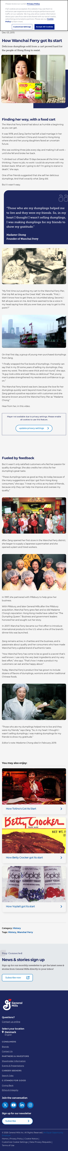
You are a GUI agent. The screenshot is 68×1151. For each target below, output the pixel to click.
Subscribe (10, 1121)
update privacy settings (31, 428)
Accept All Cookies (44, 27)
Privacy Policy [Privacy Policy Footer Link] (16, 1138)
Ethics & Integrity (10, 1090)
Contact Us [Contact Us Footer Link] (7, 1051)
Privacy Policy (33, 4)
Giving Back (7, 1085)
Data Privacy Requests (40, 1142)
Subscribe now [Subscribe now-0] (13, 977)
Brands (5, 1046)
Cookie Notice (31, 1138)
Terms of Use (8, 1145)
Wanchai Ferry (25, 932)
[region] (34, 15)
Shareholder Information (14, 1061)
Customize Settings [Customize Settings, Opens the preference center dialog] (22, 27)
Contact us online (11, 1022)
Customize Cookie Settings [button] (15, 1142)
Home (5, 1138)
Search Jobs (7, 1075)
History (17, 928)
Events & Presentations (13, 1066)
